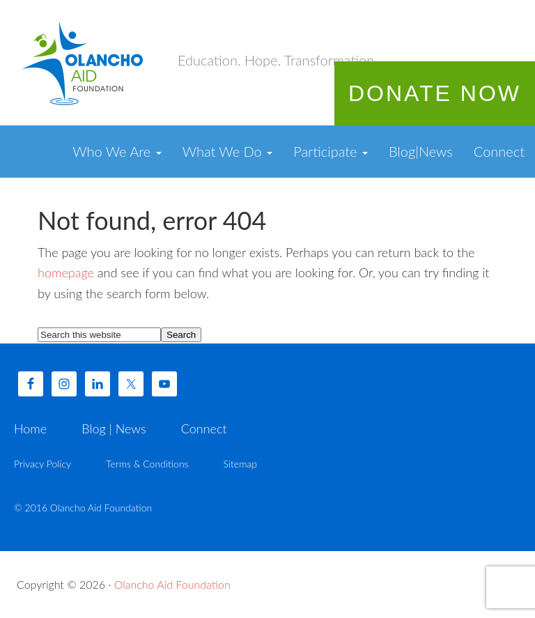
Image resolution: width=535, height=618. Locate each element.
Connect (499, 151)
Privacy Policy (42, 464)
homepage (66, 272)
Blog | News (114, 428)
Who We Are (116, 151)
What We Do (228, 151)
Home (30, 428)
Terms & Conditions (147, 464)
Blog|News (421, 151)
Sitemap (240, 464)
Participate (330, 151)
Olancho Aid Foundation (83, 62)
